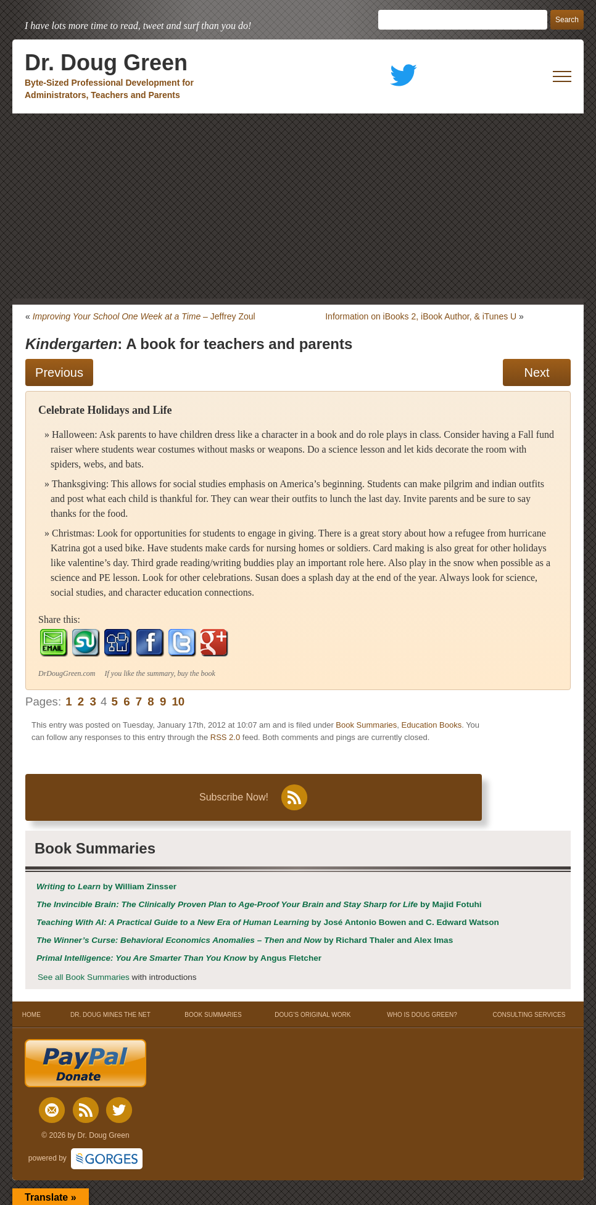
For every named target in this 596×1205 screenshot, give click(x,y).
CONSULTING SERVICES (529, 1014)
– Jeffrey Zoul (144, 316)
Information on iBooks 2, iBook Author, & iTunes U (420, 316)
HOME (31, 1014)
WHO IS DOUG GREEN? (422, 1014)
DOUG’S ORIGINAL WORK (312, 1014)
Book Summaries (366, 725)
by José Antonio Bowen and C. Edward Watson (267, 922)
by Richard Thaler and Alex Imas (244, 940)
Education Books (432, 725)
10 (178, 701)
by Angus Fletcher (178, 958)
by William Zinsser (106, 886)
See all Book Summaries (84, 977)
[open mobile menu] (562, 76)
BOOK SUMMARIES (212, 1014)
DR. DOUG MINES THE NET (110, 1014)
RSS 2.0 (225, 737)
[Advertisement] (298, 206)
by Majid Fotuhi (259, 904)
